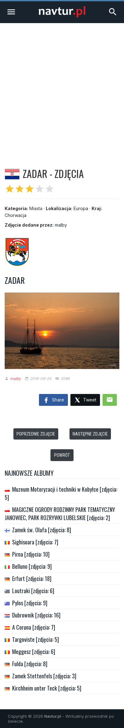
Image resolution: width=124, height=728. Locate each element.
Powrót (62, 455)
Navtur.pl (52, 716)
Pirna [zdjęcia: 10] (31, 554)
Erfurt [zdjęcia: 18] (31, 578)
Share (53, 400)
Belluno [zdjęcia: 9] (32, 566)
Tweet (85, 400)
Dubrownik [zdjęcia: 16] (36, 615)
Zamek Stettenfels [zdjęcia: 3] (44, 676)
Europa (81, 208)
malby (61, 225)
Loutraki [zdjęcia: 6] (33, 591)
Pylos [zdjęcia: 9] (29, 603)
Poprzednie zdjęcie (36, 433)
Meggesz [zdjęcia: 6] (33, 651)
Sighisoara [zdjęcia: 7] (35, 542)
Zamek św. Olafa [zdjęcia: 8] (41, 530)
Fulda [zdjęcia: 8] (29, 664)
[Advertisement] (62, 88)
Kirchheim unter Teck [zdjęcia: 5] (46, 688)
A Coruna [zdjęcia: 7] (33, 627)
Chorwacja (15, 215)
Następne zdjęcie (90, 433)
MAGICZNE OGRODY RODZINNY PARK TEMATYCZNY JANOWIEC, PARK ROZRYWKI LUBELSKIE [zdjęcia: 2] (60, 513)
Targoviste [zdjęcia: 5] (35, 639)
